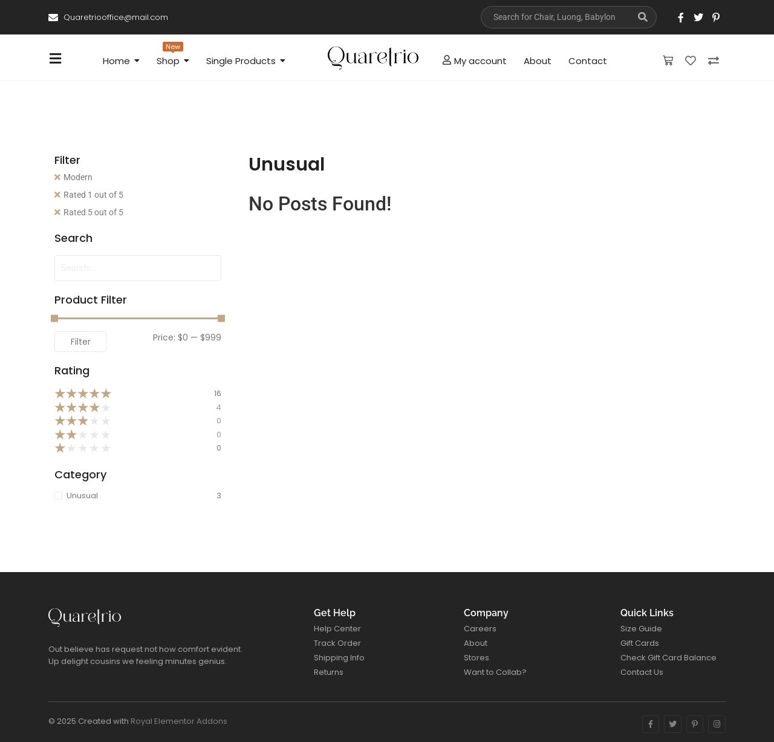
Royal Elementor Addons (179, 721)
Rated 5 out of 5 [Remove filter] (93, 212)
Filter (81, 342)
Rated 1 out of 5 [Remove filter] (93, 195)
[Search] (555, 17)
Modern (78, 177)
